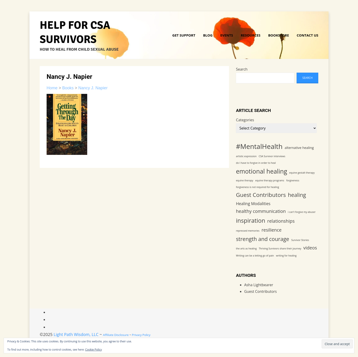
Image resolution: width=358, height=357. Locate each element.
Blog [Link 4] (207, 35)
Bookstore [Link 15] (278, 35)
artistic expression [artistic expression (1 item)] (246, 156)
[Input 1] (337, 343)
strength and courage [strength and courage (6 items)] (262, 239)
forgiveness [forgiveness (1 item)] (292, 180)
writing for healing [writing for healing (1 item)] (286, 255)
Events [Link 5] (226, 35)
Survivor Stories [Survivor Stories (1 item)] (300, 240)
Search (241, 69)
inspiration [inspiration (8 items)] (250, 221)
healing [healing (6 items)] (297, 194)
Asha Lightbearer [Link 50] (258, 284)
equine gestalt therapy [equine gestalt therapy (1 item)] (302, 172)
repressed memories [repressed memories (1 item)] (247, 230)
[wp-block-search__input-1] (265, 78)
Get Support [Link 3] (183, 35)
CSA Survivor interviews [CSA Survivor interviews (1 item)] (272, 156)
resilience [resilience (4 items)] (271, 230)
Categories (245, 119)
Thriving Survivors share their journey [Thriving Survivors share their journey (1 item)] (280, 248)
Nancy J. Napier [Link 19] (93, 88)
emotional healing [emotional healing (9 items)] (261, 171)
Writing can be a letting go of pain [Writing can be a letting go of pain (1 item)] (255, 255)
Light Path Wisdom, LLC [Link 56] (76, 334)
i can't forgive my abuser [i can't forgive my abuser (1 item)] (302, 212)
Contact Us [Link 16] (307, 35)
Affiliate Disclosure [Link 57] (116, 335)
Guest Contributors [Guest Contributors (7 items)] (261, 194)
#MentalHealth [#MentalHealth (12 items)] (259, 146)
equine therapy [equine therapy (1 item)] (244, 180)
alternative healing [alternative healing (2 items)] (299, 147)
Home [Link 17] (52, 88)
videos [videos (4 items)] (310, 248)
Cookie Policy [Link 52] (93, 350)
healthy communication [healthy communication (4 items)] (261, 211)
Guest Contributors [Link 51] (260, 291)
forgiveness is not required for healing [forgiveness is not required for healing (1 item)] (257, 187)
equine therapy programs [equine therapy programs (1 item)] (269, 180)
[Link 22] (67, 124)
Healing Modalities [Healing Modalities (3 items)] (253, 203)
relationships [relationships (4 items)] (281, 221)
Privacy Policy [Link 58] (141, 335)
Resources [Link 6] (250, 35)
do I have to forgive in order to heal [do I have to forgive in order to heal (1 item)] (256, 162)
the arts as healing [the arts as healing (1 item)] (246, 248)
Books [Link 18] (68, 88)
